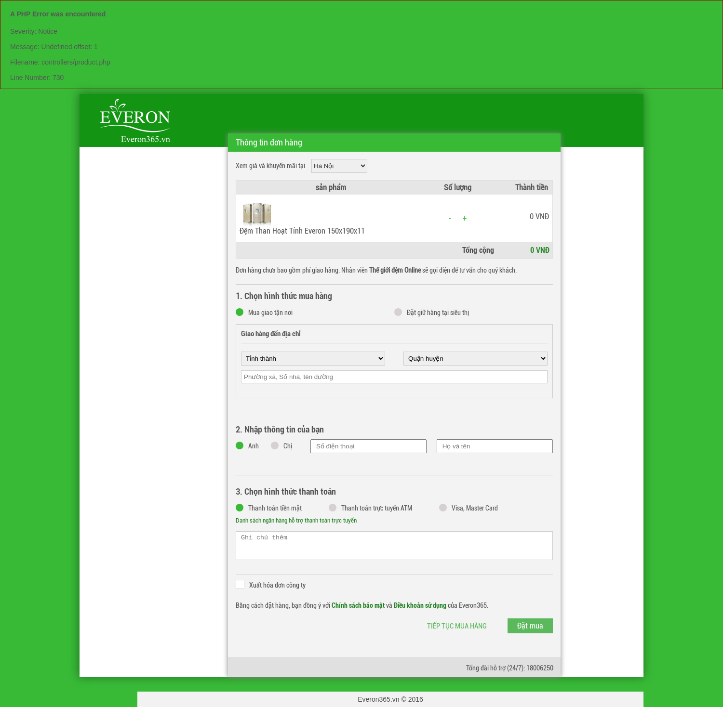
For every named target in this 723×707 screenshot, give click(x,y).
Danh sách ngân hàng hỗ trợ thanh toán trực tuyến (296, 520)
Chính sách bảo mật (358, 605)
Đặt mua (530, 625)
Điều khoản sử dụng (420, 605)
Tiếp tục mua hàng (457, 626)
